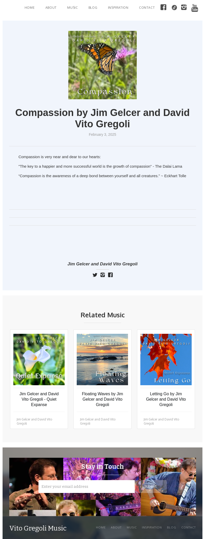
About (51, 8)
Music (132, 527)
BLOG (93, 8)
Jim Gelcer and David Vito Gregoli (102, 264)
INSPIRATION (118, 8)
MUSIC (72, 8)
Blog (171, 527)
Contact (147, 8)
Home (30, 8)
